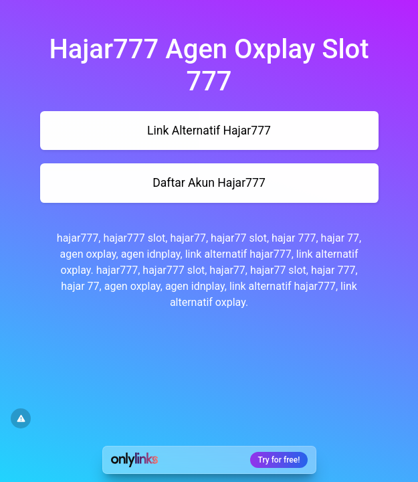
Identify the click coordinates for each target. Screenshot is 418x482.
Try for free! (279, 460)
